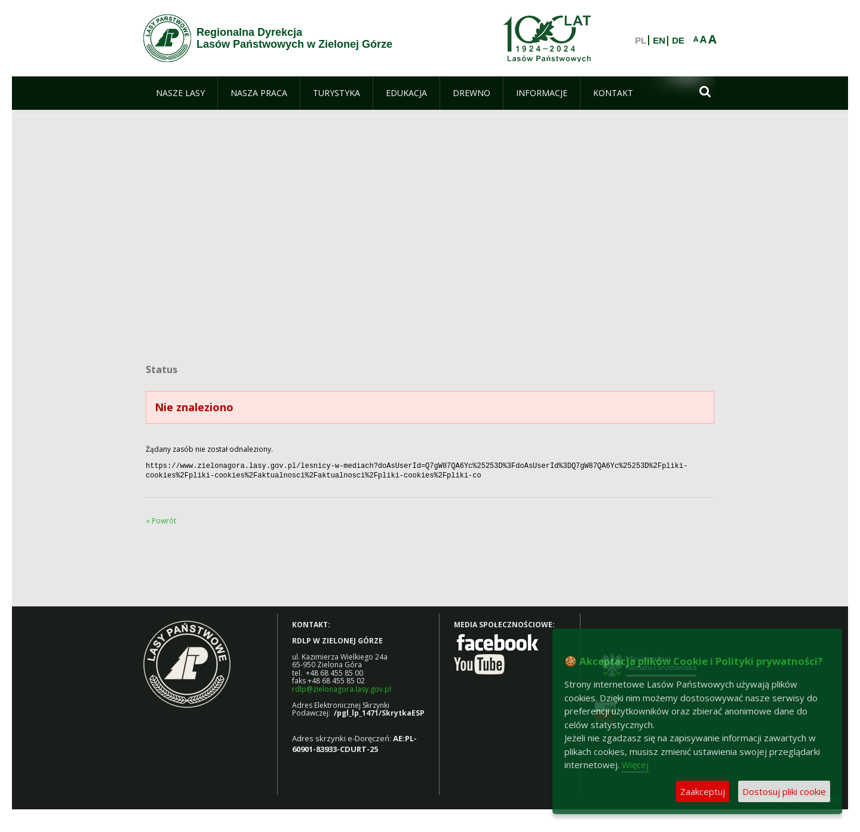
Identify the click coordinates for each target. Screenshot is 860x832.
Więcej (635, 765)
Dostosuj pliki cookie (784, 791)
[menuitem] (180, 93)
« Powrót (161, 518)
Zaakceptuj (702, 791)
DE (678, 40)
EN (659, 40)
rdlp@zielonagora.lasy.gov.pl (341, 687)
